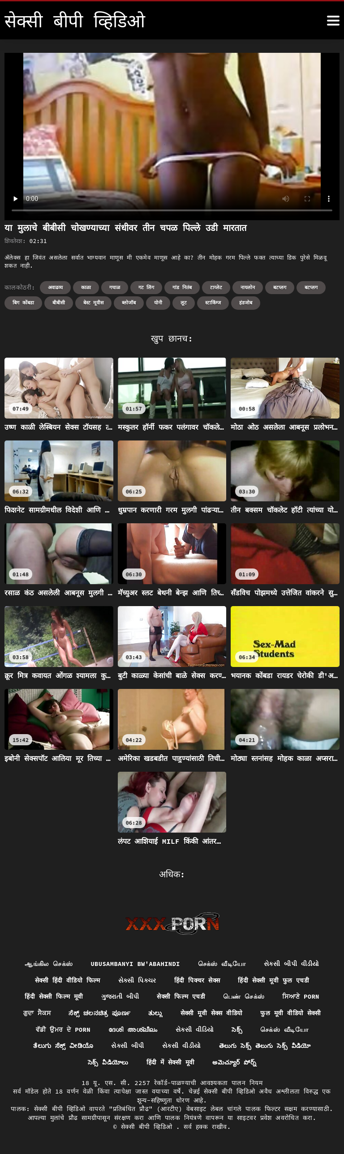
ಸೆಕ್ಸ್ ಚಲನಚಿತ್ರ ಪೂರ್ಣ (99, 1013)
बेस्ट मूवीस (93, 302)
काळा (86, 287)
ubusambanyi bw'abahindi (135, 964)
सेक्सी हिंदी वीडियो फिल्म (66, 980)
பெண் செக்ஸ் (244, 997)
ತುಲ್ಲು (154, 1013)
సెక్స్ (237, 1030)
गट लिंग (146, 287)
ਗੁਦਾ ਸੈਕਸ (36, 1013)
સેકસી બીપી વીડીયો (292, 964)
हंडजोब (245, 302)
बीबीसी (58, 302)
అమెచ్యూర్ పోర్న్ (235, 1063)
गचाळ (114, 287)
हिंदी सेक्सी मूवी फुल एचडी (274, 980)
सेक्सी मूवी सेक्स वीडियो (211, 1013)
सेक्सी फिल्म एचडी (181, 997)
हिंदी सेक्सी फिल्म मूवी (53, 997)
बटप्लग (279, 287)
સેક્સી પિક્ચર (137, 980)
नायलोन (248, 287)
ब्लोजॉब (129, 302)
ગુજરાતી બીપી (120, 997)
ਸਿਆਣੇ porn (301, 997)
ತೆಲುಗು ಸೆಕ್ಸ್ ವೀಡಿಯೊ (63, 1046)
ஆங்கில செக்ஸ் (48, 964)
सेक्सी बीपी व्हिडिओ (148, 1127)
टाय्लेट (216, 287)
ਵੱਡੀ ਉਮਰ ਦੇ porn (63, 1030)
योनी (158, 302)
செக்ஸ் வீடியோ (222, 964)
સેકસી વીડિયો (195, 1030)
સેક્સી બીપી (127, 1046)
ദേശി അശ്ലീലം (133, 1030)
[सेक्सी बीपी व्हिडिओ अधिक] (333, 21)
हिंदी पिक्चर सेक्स (197, 980)
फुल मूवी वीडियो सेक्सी (291, 1013)
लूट (184, 302)
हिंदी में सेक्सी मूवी (170, 1063)
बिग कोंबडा (23, 302)
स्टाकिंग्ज (213, 302)
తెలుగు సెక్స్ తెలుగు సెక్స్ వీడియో (265, 1046)
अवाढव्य (55, 287)
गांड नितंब (182, 287)
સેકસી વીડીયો (181, 1046)
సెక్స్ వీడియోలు (108, 1063)
